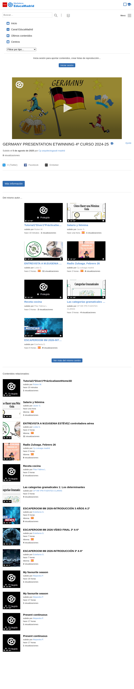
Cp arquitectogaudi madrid (52, 150)
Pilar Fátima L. (40, 306)
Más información (14, 183)
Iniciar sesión (67, 65)
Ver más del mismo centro (67, 360)
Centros (15, 41)
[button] (67, 108)
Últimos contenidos (21, 35)
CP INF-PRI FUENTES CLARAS (47, 491)
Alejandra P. (38, 576)
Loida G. (38, 268)
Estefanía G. (39, 344)
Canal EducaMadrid (22, 29)
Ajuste (128, 143)
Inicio (14, 23)
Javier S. (81, 229)
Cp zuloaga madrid (85, 268)
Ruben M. (38, 229)
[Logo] (20, 84)
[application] (67, 108)
